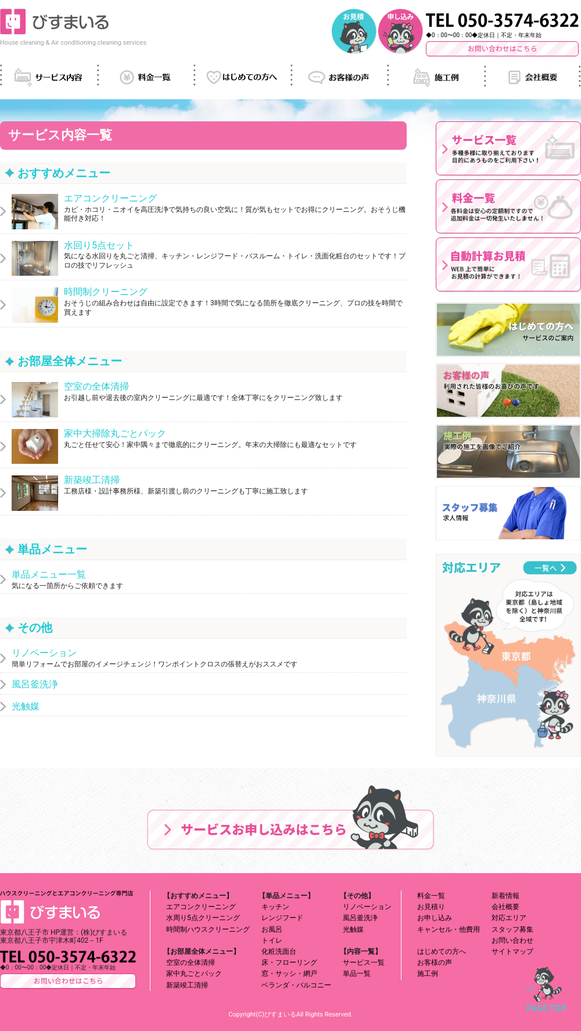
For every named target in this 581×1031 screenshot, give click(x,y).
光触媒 (353, 929)
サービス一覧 (364, 962)
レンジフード (282, 918)
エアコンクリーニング (201, 907)
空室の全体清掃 (190, 962)
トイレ (271, 940)
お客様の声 (434, 962)
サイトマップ (512, 951)
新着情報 (505, 896)
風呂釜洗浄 (360, 918)
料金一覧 (431, 896)
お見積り (431, 907)
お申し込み (434, 918)
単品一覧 (357, 973)
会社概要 (505, 907)
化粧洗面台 (278, 951)
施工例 (427, 973)
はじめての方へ (441, 951)
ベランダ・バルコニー (296, 985)
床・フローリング (289, 962)
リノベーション (367, 907)
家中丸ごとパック (194, 973)
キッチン (275, 907)
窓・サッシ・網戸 (289, 973)
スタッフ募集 (512, 929)
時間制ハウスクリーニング (208, 929)
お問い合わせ (512, 940)
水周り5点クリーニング (203, 918)
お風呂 (271, 929)
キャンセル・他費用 (448, 929)
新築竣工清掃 (187, 985)
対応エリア (509, 918)
